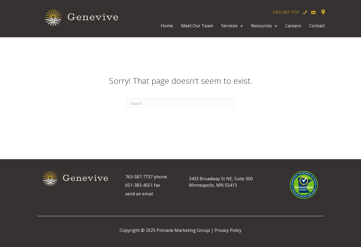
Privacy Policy (227, 230)
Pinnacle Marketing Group (183, 230)
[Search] (180, 103)
